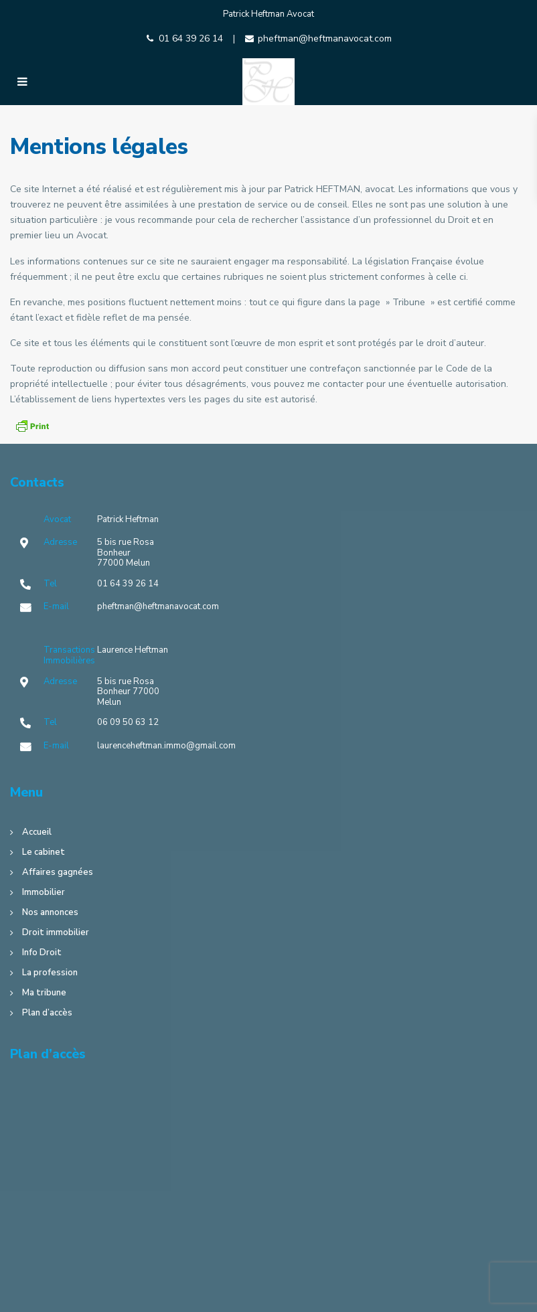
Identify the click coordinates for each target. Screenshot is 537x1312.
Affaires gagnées (57, 872)
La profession (50, 973)
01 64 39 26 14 (191, 38)
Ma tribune (44, 993)
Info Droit (42, 953)
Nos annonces (50, 912)
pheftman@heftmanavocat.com (325, 38)
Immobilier (43, 892)
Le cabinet (43, 852)
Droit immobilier (55, 932)
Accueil (37, 832)
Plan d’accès (47, 1013)
